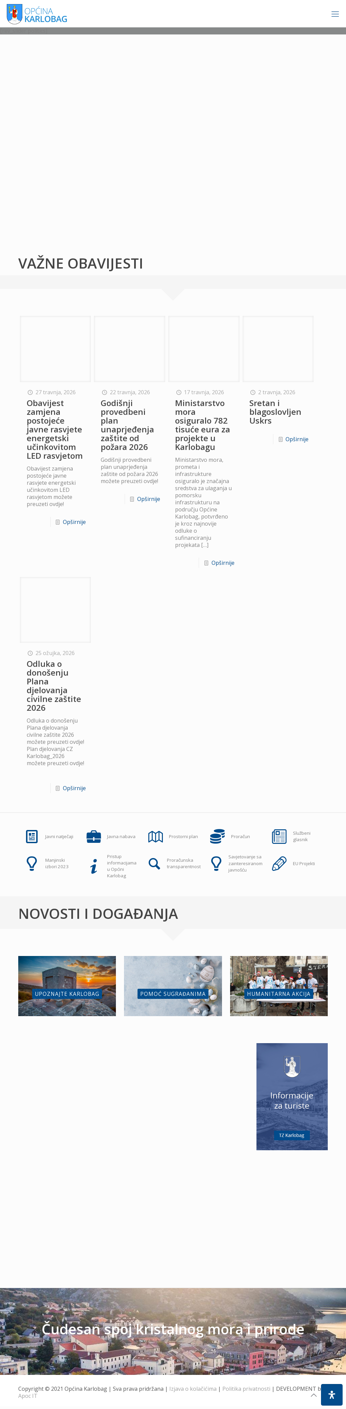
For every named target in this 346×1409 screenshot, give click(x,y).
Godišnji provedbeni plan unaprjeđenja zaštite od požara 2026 (127, 424)
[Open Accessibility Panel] (332, 1395)
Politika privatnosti (246, 1391)
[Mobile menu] (335, 13)
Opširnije (74, 522)
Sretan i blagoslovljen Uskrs (275, 411)
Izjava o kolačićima (193, 1391)
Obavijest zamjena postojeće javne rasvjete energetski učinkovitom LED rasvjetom (55, 429)
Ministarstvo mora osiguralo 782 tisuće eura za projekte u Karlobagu (202, 424)
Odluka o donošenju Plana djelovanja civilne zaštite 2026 (54, 685)
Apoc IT (28, 1398)
